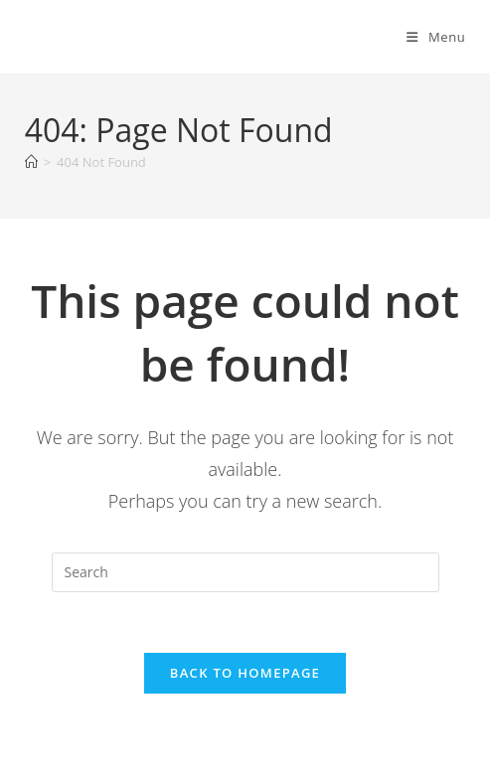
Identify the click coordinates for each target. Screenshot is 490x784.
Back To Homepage (245, 673)
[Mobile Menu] (436, 37)
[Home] (31, 162)
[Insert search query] (245, 572)
